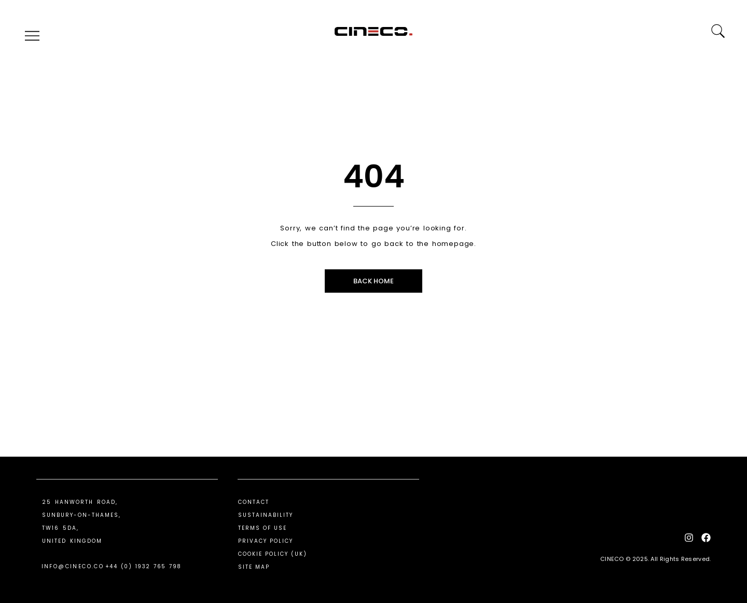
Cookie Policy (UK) (272, 554)
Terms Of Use (262, 528)
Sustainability (265, 515)
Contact (253, 502)
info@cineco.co (73, 566)
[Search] (717, 31)
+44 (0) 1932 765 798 (143, 566)
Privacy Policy (265, 541)
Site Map (254, 567)
